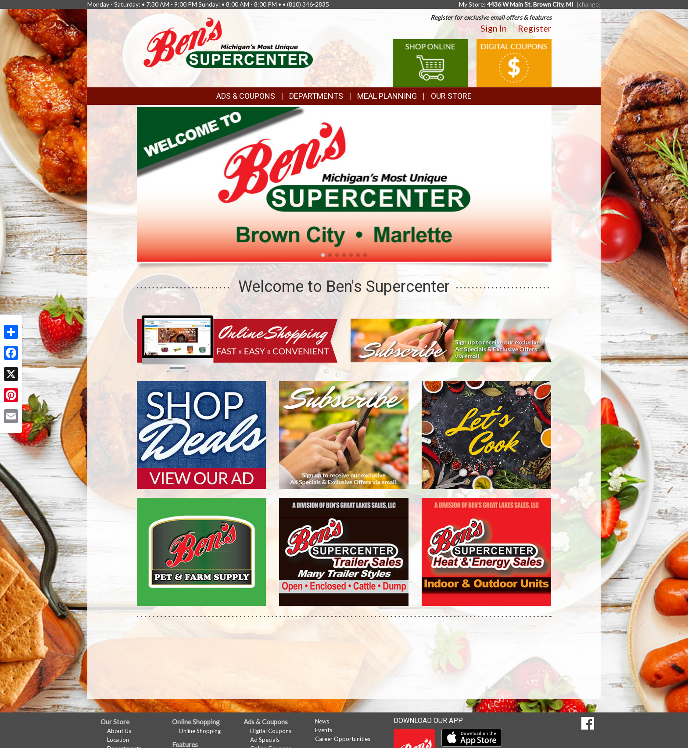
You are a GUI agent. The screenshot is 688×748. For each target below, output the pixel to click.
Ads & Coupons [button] (245, 96)
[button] (323, 255)
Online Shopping (200, 730)
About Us (119, 730)
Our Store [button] (451, 96)
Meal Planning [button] (387, 96)
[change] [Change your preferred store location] (589, 4)
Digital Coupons (270, 730)
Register (535, 28)
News (322, 721)
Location (118, 739)
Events (323, 730)
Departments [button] (316, 96)
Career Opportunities (342, 738)
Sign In (493, 28)
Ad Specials (265, 739)
